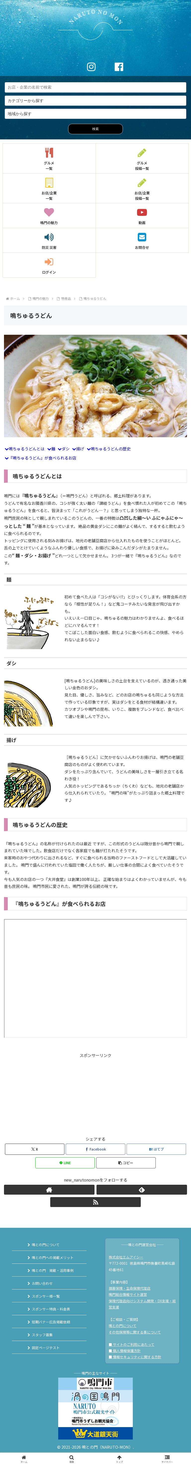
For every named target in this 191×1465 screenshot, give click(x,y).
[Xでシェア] (34, 1149)
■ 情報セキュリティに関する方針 (135, 1356)
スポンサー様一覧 (46, 1296)
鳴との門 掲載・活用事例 (53, 1270)
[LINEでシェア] (65, 1162)
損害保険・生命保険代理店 (129, 1288)
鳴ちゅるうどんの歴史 (111, 449)
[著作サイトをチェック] (49, 1190)
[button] (126, 1162)
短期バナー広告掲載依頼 (51, 1321)
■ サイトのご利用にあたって (131, 1344)
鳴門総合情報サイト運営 (128, 1294)
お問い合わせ (42, 1283)
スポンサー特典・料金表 (51, 1309)
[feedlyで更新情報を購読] (141, 1190)
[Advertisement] (95, 1093)
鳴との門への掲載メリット (53, 1257)
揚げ (80, 449)
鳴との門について (46, 1244)
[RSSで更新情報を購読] (95, 1202)
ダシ (66, 449)
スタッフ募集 (42, 1334)
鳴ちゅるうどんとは (27, 449)
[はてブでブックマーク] (156, 1149)
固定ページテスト (46, 1347)
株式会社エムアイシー (126, 1257)
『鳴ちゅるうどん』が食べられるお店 (42, 458)
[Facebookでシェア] (95, 1149)
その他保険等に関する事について (135, 1332)
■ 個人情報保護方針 (125, 1350)
